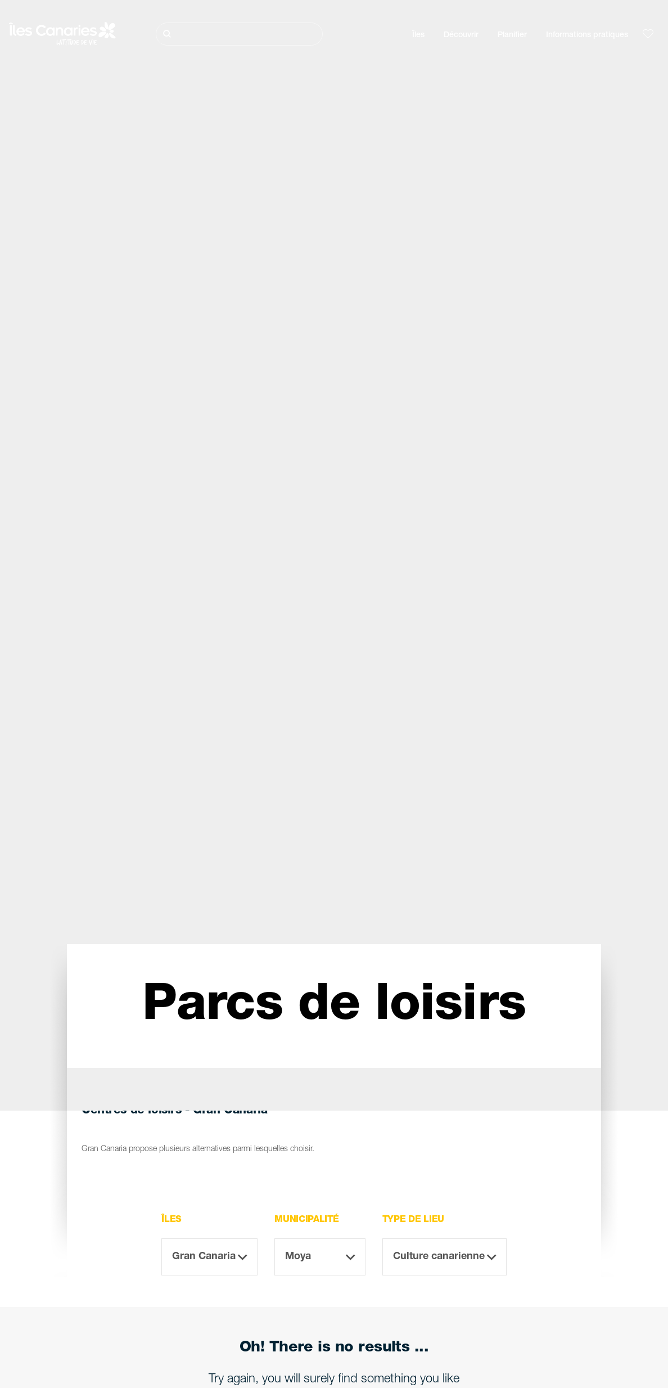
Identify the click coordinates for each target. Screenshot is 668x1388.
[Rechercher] (239, 34)
